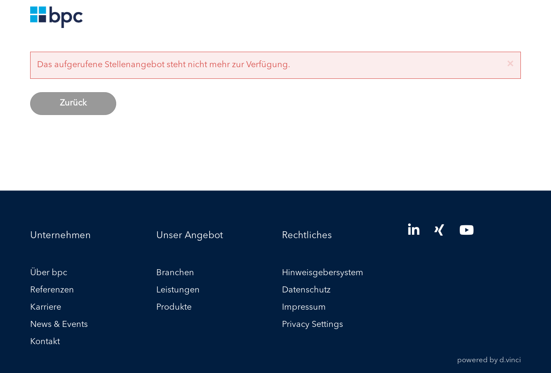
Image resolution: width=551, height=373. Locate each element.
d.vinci (510, 360)
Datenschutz (306, 290)
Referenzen (52, 290)
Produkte (174, 308)
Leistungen (178, 290)
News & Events (59, 325)
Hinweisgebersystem (322, 273)
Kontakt (45, 342)
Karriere (45, 308)
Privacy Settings (312, 325)
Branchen (175, 273)
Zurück (73, 103)
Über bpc (48, 273)
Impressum (304, 308)
